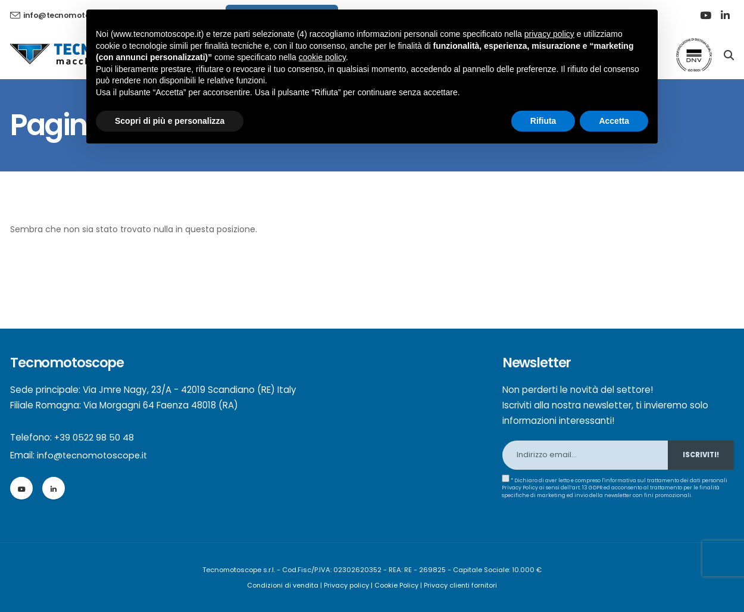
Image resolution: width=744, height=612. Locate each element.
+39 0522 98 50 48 (94, 437)
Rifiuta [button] (543, 121)
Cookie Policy (397, 585)
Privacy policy (347, 585)
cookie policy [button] (322, 57)
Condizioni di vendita (282, 585)
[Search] (729, 54)
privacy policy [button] (549, 34)
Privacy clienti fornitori (461, 585)
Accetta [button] (614, 121)
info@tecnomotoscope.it (93, 455)
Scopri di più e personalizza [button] (169, 121)
